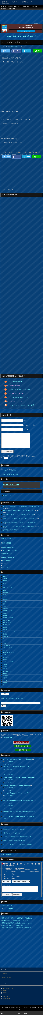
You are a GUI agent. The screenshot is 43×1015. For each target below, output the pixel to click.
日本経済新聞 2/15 (6, 560)
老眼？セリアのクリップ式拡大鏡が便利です (14, 840)
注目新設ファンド (7, 634)
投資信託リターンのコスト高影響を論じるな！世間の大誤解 (17, 918)
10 (33, 816)
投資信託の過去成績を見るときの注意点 (13, 698)
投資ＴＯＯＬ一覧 (22, 746)
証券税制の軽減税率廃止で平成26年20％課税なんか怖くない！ (18, 923)
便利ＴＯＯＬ (22, 750)
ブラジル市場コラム (8, 648)
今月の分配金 (6, 645)
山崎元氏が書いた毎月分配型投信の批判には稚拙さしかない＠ (18, 518)
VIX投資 (5, 666)
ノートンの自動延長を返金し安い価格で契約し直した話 (17, 837)
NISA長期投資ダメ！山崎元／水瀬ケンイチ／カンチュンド (17, 920)
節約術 (4, 643)
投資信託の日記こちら (21, 742)
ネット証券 (3, 8)
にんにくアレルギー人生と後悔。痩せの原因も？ (15, 767)
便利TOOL (5, 583)
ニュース (5, 650)
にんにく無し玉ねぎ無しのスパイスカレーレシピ (15, 793)
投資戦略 (5, 615)
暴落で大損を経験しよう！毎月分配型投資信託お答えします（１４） (19, 927)
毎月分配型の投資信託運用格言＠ (11, 530)
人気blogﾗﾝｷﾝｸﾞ (11, 8)
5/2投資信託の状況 (13, 385)
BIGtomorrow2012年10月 (8, 547)
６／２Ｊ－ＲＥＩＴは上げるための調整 (20, 405)
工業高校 (5, 578)
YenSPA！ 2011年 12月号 (9, 557)
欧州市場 (5, 680)
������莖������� (13, 874)
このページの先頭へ (23, 1013)
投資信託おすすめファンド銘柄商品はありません (14, 925)
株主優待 (5, 664)
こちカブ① (5, 565)
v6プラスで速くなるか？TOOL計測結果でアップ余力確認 (17, 816)
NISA (36, 6)
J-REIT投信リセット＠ (14, 401)
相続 (4, 604)
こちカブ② (5, 567)
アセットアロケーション (9, 631)
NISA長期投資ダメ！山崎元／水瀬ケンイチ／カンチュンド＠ (18, 510)
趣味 (4, 638)
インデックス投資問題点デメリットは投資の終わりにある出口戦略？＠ (21, 506)
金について (5, 685)
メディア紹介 (6, 636)
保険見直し (5, 673)
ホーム (2, 6)
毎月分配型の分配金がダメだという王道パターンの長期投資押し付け (20, 522)
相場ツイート (6, 590)
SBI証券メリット (7, 495)
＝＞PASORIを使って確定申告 (8, 470)
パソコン (5, 585)
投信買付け (5, 592)
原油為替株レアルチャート (10, 854)
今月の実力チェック (8, 671)
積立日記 (5, 668)
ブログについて (7, 675)
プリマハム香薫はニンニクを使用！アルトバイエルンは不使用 (18, 777)
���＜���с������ (12, 876)
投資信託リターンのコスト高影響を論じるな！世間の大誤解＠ (18, 526)
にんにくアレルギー (8, 587)
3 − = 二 (6, 458)
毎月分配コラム (9, 6)
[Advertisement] (15, 17)
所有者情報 (4, 973)
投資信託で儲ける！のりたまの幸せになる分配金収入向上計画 (16, 2)
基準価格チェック (16, 46)
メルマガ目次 (30, 6)
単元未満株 (5, 657)
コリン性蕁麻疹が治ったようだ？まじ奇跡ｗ (14, 829)
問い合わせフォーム (8, 737)
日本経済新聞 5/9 (6, 542)
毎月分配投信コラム (8, 611)
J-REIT (4, 655)
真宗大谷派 (5, 599)
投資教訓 (5, 613)
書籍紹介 (5, 659)
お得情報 (5, 629)
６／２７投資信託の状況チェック (18, 397)
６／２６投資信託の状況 (15, 382)
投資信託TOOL (6, 620)
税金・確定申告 (7, 622)
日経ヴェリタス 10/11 (7, 539)
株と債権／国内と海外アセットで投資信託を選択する (15, 917)
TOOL (15, 6)
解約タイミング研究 (8, 661)
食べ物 (4, 594)
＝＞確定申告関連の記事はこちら (9, 474)
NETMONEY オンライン (8, 554)
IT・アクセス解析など (8, 652)
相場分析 (5, 580)
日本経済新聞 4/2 (6, 544)
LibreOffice (5, 597)
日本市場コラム (7, 678)
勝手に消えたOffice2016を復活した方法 (13, 833)
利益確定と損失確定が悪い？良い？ (11, 922)
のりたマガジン (22, 6)
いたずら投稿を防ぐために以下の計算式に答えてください (18, 456)
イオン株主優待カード (6, 905)
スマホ (4, 601)
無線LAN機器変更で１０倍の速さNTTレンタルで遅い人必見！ (18, 514)
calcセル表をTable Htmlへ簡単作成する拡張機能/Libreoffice (18, 811)
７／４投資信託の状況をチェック (18, 393)
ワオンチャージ (9, 908)
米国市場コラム (7, 682)
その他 (4, 606)
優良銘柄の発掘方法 (8, 617)
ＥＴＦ (4, 641)
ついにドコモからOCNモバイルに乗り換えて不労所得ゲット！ (19, 844)
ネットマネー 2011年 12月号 (9, 550)
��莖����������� (13, 878)
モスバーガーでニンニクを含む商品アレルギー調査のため (17, 759)
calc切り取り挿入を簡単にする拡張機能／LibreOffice (16, 785)
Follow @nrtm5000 (6, 977)
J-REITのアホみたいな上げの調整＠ (19, 389)
